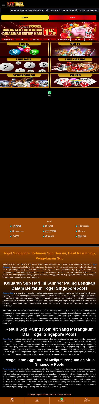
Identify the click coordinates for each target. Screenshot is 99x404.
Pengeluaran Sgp (9, 369)
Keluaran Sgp (8, 293)
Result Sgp (7, 339)
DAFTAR (25, 17)
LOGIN (72, 17)
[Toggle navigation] (3, 4)
